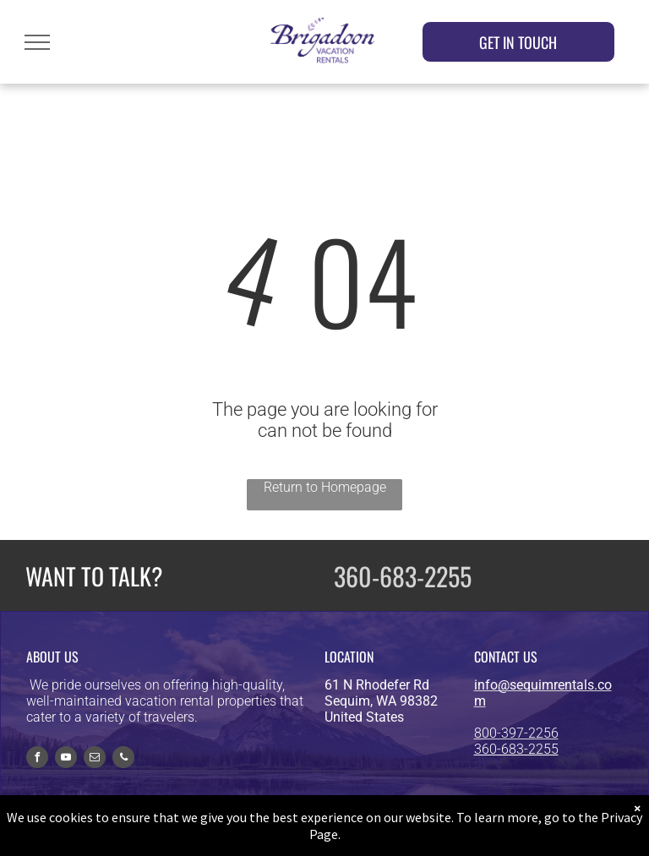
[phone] (123, 759)
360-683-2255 (403, 576)
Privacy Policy (478, 835)
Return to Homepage (325, 487)
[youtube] (66, 759)
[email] (95, 759)
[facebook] (37, 759)
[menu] (37, 42)
